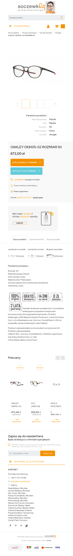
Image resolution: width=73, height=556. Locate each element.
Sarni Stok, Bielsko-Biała (19, 505)
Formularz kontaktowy (18, 474)
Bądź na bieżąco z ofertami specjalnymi (29, 438)
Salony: (14, 485)
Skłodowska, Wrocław (17, 498)
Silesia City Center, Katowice (21, 503)
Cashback (19, 179)
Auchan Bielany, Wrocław (19, 490)
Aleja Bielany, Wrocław (17, 488)
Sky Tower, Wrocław (16, 493)
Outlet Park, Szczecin (17, 520)
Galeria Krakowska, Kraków (20, 510)
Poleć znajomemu (19, 191)
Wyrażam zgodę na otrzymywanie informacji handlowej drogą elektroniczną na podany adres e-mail (36, 445)
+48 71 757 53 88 (18, 477)
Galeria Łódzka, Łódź (17, 515)
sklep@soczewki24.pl (20, 481)
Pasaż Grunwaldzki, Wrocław (20, 495)
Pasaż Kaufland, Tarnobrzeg (20, 513)
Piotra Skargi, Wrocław (18, 500)
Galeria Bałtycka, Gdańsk (19, 518)
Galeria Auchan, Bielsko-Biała (21, 508)
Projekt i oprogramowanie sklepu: (36, 540)
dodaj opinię (38, 197)
